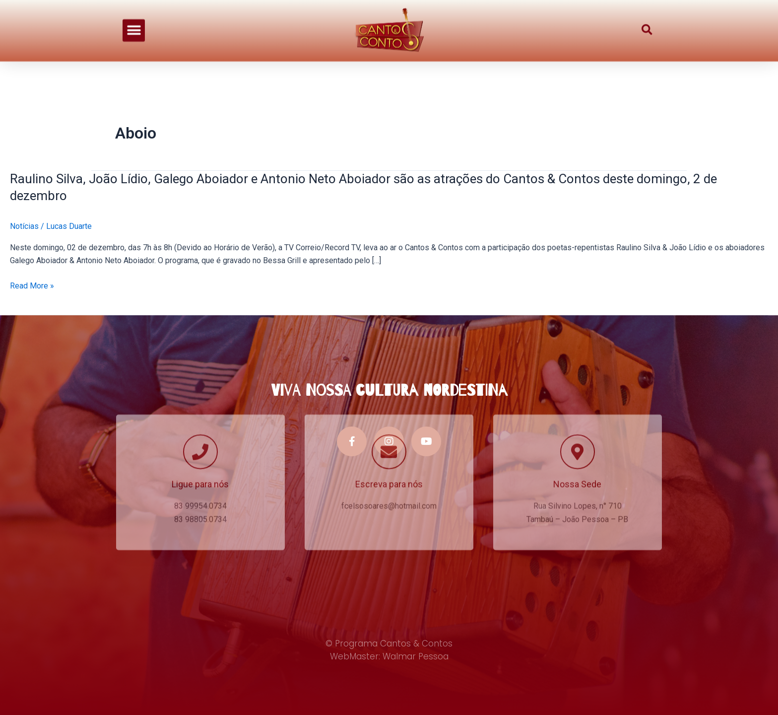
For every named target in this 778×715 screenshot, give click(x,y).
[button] (134, 23)
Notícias (24, 226)
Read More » (32, 286)
